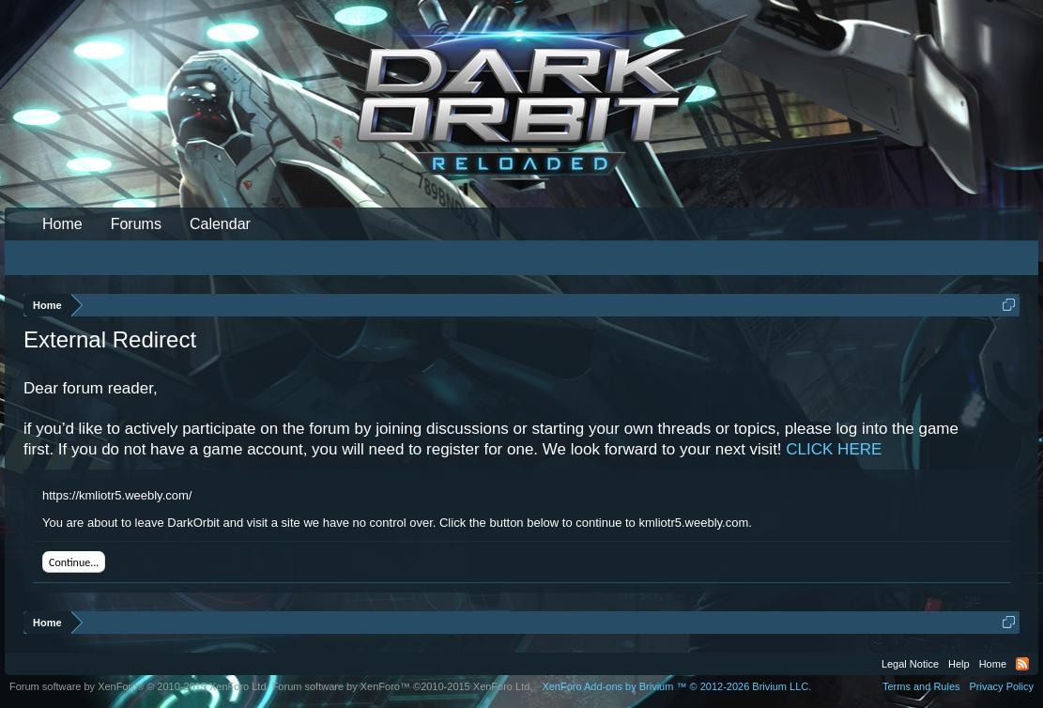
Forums (136, 224)
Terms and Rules (921, 686)
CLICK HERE (834, 449)
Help (959, 664)
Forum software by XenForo (139, 686)
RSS (1022, 663)
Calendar (220, 224)
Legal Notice (910, 664)
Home (62, 224)
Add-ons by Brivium (676, 686)
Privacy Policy (1002, 686)
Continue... (74, 562)
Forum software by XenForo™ (402, 686)
